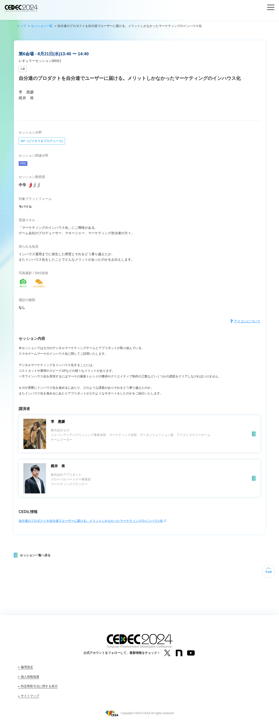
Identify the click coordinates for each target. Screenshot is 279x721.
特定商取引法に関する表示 (39, 686)
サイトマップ (30, 696)
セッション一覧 (41, 26)
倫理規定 (27, 667)
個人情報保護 (30, 676)
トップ (21, 26)
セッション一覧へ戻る (35, 555)
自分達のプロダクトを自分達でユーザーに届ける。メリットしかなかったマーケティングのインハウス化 (91, 520)
